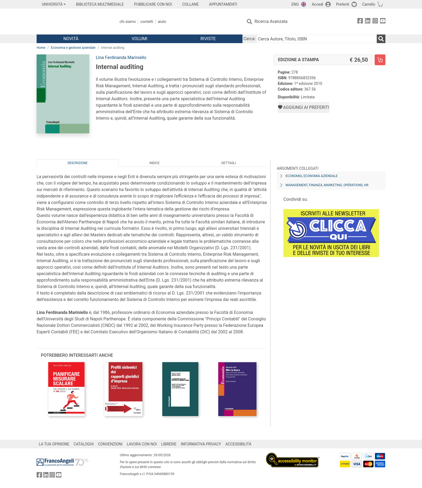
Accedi (317, 4)
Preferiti (342, 4)
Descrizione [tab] (77, 163)
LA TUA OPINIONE (54, 444)
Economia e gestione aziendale (73, 48)
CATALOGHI (84, 444)
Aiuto (162, 21)
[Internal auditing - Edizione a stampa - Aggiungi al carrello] (380, 59)
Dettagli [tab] (228, 163)
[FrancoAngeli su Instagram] (375, 21)
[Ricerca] (381, 38)
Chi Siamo (127, 21)
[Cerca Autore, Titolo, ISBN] (317, 38)
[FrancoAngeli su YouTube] (382, 21)
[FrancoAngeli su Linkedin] (367, 21)
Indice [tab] (154, 163)
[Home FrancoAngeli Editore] (72, 21)
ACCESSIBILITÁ (238, 444)
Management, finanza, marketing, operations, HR (327, 185)
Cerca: (250, 38)
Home (41, 48)
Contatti (146, 21)
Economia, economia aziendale (312, 176)
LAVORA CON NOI (142, 444)
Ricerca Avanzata (271, 21)
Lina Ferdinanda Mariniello (121, 57)
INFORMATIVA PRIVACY (201, 444)
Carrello (368, 4)
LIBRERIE (169, 444)
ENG (295, 4)
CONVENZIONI (110, 444)
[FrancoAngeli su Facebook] (360, 21)
